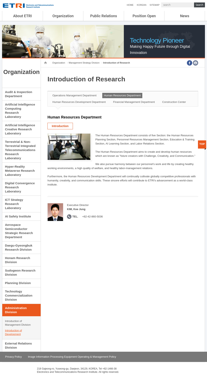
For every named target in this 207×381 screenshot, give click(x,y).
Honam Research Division (17, 260)
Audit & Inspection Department (18, 94)
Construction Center (174, 101)
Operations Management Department (74, 95)
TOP (202, 144)
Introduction (60, 126)
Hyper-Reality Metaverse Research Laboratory (20, 170)
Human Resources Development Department (79, 101)
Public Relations (103, 16)
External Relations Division (18, 345)
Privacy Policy (13, 356)
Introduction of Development (13, 332)
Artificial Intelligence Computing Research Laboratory (20, 110)
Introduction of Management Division (18, 323)
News (184, 16)
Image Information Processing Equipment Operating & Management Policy (72, 356)
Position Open (144, 16)
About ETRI (22, 16)
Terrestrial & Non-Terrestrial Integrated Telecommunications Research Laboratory (20, 150)
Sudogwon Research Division (20, 272)
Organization (63, 16)
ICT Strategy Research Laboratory (14, 204)
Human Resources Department (122, 95)
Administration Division (16, 310)
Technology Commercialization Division (18, 295)
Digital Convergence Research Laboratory (20, 187)
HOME (130, 5)
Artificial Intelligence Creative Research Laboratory (20, 129)
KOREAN (141, 5)
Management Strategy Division (84, 62)
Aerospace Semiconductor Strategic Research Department (19, 231)
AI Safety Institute (18, 216)
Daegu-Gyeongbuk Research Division (18, 247)
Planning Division (18, 283)
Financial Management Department (134, 101)
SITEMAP (155, 5)
